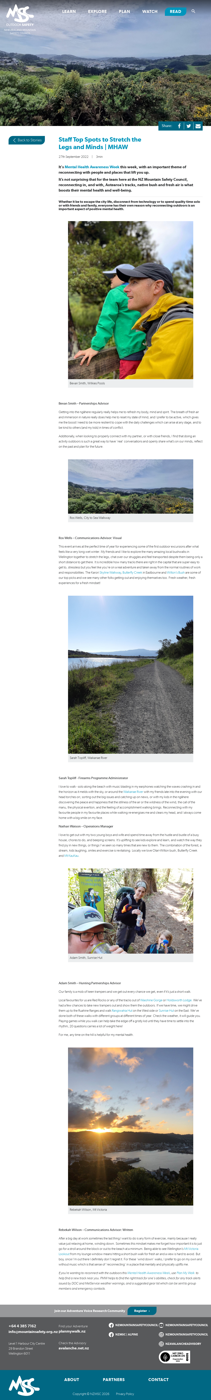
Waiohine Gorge (151, 1000)
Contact (158, 1380)
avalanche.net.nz (74, 1348)
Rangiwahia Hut (122, 1010)
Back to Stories (27, 140)
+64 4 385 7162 (22, 1326)
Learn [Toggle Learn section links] (69, 12)
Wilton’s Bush (176, 572)
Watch (150, 12)
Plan (124, 12)
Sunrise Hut (166, 1010)
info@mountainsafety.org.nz (33, 1332)
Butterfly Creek (132, 572)
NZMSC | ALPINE (126, 1334)
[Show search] (193, 11)
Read (178, 11)
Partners (114, 1380)
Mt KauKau (71, 855)
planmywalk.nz (72, 1331)
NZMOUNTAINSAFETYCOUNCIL (136, 1325)
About (71, 1380)
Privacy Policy (125, 1394)
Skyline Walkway (110, 572)
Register (140, 1311)
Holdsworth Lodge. (180, 1000)
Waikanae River (133, 791)
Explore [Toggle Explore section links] (97, 12)
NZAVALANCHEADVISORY (183, 1344)
